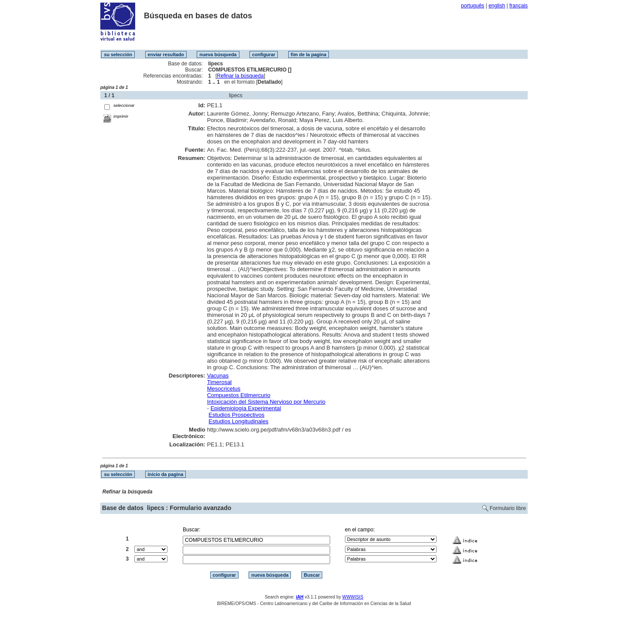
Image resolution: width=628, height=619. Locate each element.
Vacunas (218, 375)
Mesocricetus (224, 388)
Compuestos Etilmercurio (238, 395)
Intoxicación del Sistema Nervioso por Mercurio (266, 401)
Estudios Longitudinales (238, 421)
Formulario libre (508, 508)
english (496, 6)
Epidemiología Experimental (246, 408)
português (472, 6)
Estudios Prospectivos (236, 415)
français (518, 6)
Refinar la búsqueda (240, 76)
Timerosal (219, 382)
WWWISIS (352, 597)
